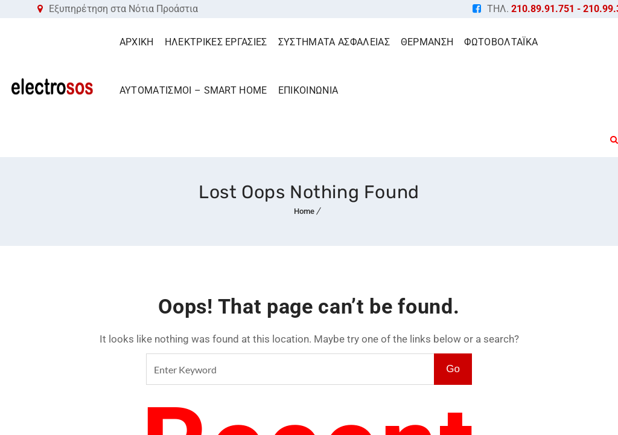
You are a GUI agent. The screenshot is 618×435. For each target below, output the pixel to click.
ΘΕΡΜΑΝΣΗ (427, 42)
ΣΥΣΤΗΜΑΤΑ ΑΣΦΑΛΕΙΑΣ (334, 42)
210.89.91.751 (543, 8)
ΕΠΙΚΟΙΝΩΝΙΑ (308, 90)
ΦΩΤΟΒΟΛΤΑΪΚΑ (501, 42)
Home (304, 211)
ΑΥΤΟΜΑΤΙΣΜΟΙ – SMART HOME (193, 90)
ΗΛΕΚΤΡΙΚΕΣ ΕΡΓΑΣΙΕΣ (216, 42)
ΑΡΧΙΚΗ (136, 42)
